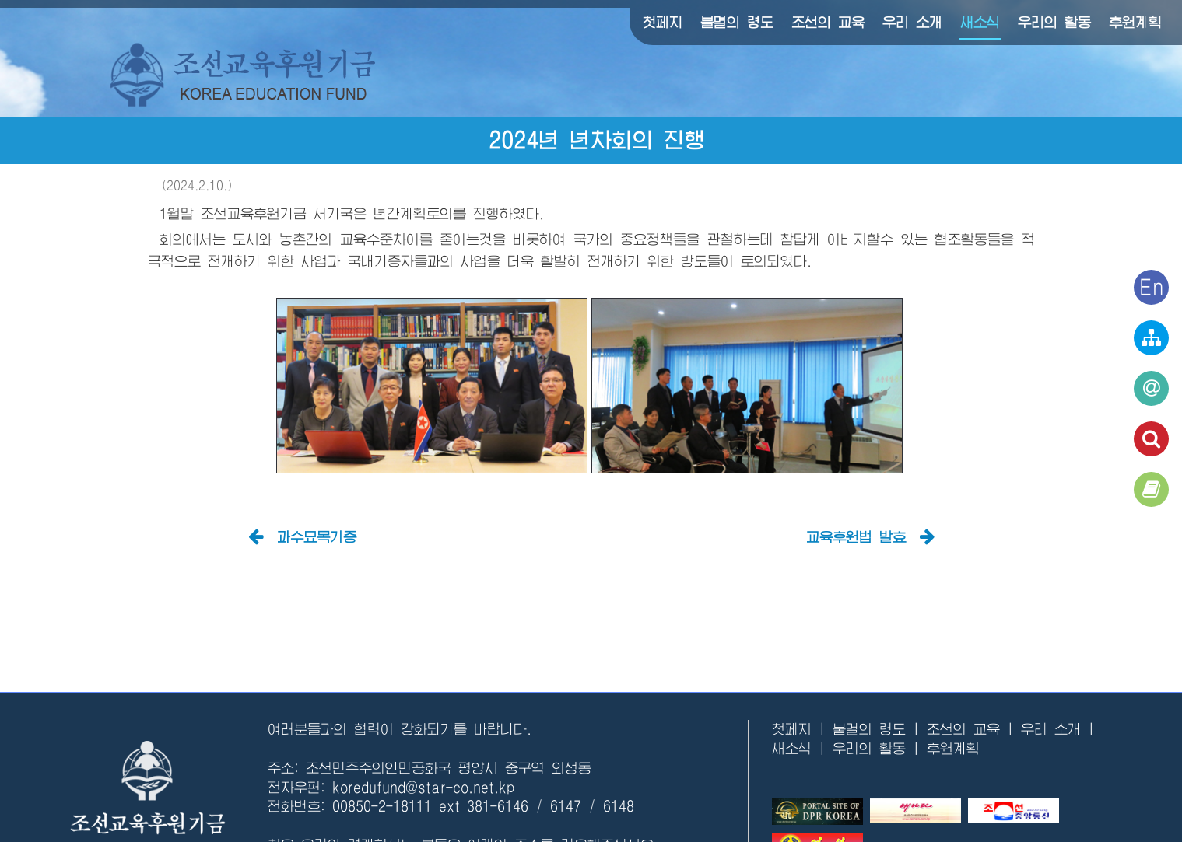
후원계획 (1135, 23)
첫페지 (662, 23)
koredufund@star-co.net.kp (423, 788)
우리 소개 (912, 23)
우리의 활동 (1054, 23)
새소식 (980, 23)
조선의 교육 (828, 23)
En (1151, 287)
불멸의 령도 (736, 23)
